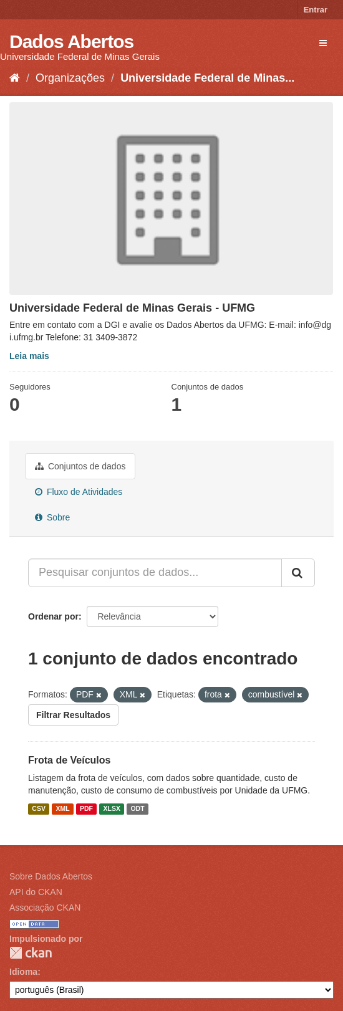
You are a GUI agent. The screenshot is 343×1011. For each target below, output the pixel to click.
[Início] (14, 78)
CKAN (30, 952)
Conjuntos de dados (80, 466)
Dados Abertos (71, 41)
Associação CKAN (44, 908)
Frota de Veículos (69, 760)
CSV (39, 808)
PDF (86, 808)
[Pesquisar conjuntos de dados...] (155, 572)
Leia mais (29, 356)
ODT (137, 808)
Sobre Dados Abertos (50, 876)
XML (62, 808)
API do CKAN (35, 892)
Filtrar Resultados (73, 715)
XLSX (112, 808)
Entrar (315, 9)
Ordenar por (53, 616)
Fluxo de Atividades (78, 492)
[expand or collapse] (323, 43)
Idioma (23, 972)
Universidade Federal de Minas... (207, 78)
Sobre (52, 517)
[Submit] (298, 572)
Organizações (70, 78)
